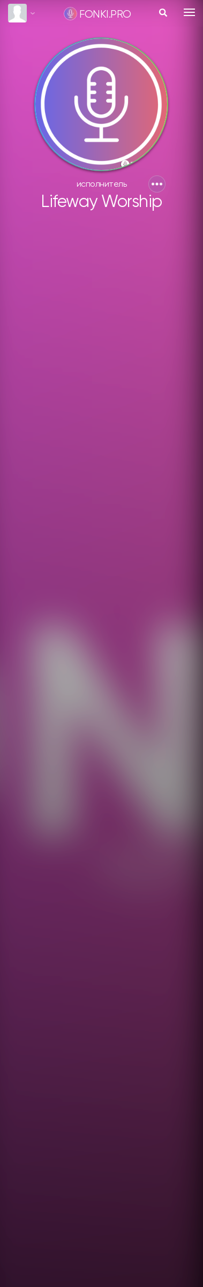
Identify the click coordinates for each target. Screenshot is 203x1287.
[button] (157, 184)
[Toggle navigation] (189, 12)
